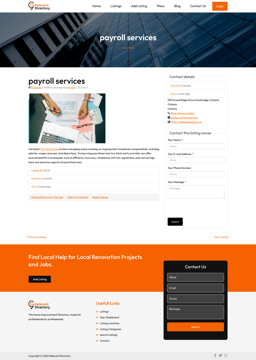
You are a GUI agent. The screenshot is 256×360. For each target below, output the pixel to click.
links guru (71, 87)
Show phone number (183, 113)
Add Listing (139, 6)
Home (96, 6)
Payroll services (49, 149)
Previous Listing (35, 237)
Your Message (177, 182)
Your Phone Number (179, 168)
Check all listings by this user (47, 197)
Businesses (36, 87)
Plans (160, 6)
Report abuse (100, 197)
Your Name (175, 140)
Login (220, 6)
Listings (116, 6)
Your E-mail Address (180, 154)
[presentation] (195, 208)
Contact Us (198, 6)
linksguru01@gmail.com (184, 117)
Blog (177, 6)
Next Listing (223, 237)
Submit (175, 221)
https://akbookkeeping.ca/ (186, 122)
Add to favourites (77, 197)
